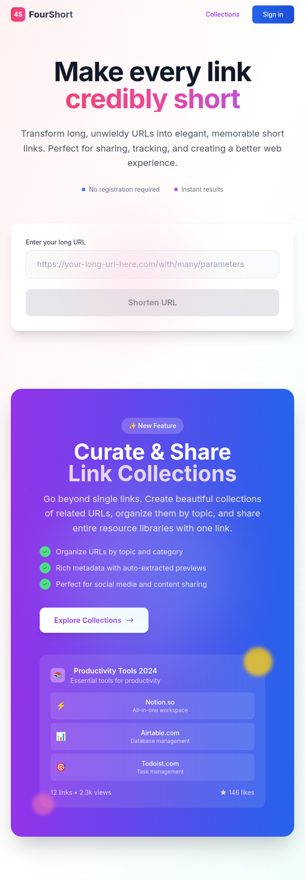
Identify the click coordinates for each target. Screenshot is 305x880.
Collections (223, 14)
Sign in (273, 14)
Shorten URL (152, 302)
